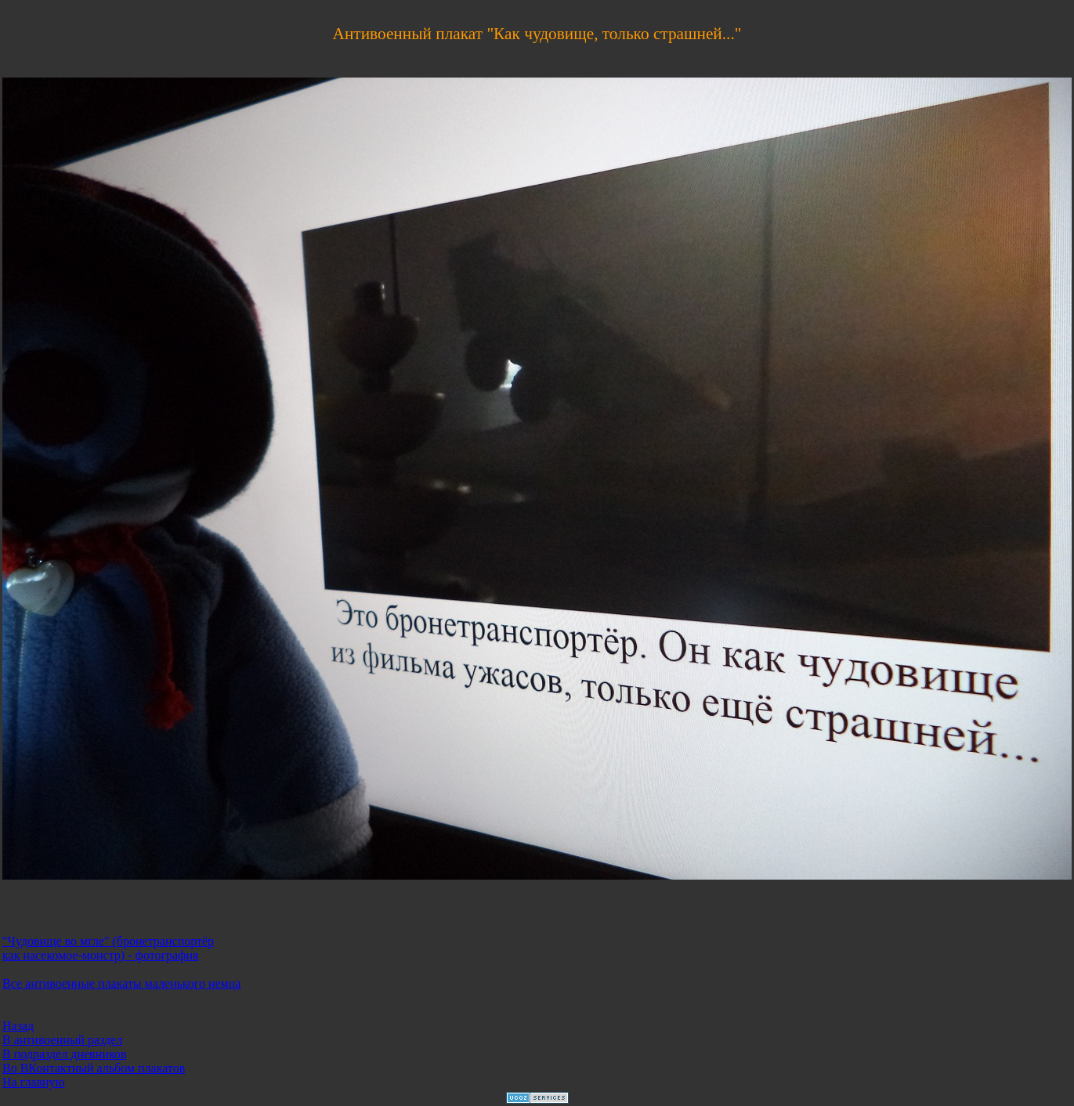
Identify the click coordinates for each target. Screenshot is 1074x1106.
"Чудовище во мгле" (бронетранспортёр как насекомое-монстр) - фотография (108, 948)
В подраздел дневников (64, 1054)
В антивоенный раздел (62, 1039)
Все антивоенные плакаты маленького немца (121, 983)
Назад (18, 1025)
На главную (33, 1082)
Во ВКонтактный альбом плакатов (93, 1068)
